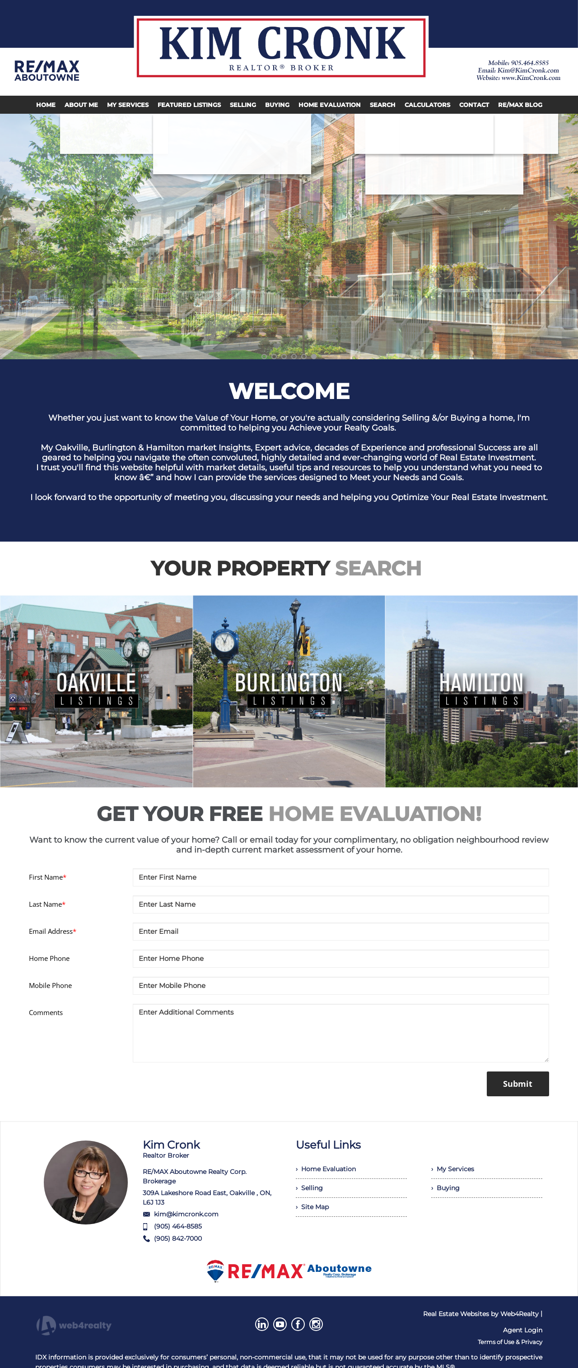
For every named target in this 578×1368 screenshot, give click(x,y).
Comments (46, 1012)
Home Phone (49, 958)
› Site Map (312, 1207)
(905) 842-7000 (178, 1238)
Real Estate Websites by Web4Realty (481, 1314)
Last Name (47, 904)
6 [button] (314, 356)
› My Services (452, 1169)
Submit (517, 1083)
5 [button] (304, 356)
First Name (47, 876)
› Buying (445, 1188)
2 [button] (274, 356)
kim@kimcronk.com (186, 1214)
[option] (289, 236)
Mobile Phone (50, 985)
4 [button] (294, 356)
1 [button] (264, 356)
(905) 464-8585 (178, 1226)
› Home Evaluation (326, 1169)
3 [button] (284, 356)
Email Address (52, 931)
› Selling (309, 1188)
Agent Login (522, 1330)
